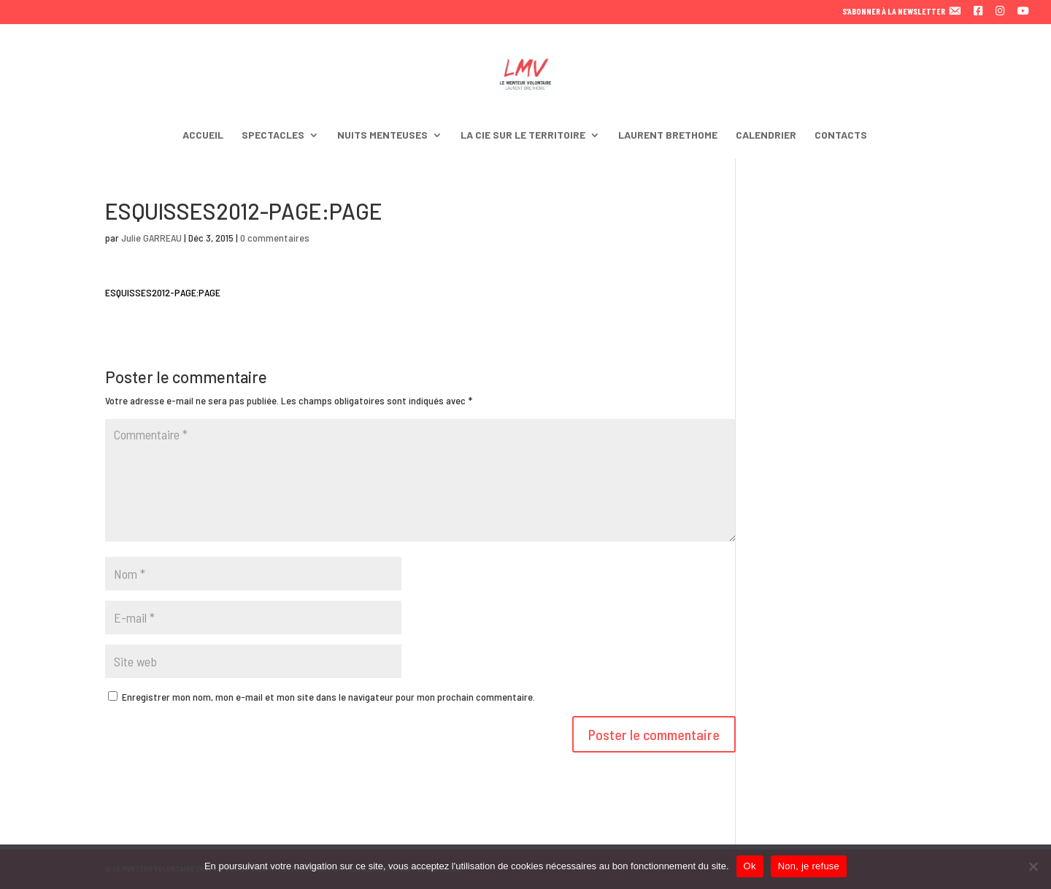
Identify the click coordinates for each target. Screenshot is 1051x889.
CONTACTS (841, 135)
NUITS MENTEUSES (382, 135)
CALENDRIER (766, 135)
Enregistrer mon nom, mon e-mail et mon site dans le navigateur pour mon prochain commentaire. (328, 696)
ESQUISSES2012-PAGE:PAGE (162, 292)
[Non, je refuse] (1032, 866)
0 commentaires (274, 237)
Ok (750, 866)
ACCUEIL (202, 135)
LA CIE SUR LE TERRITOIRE (523, 135)
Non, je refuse (808, 866)
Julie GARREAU (151, 237)
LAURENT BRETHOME (667, 135)
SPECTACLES (273, 135)
